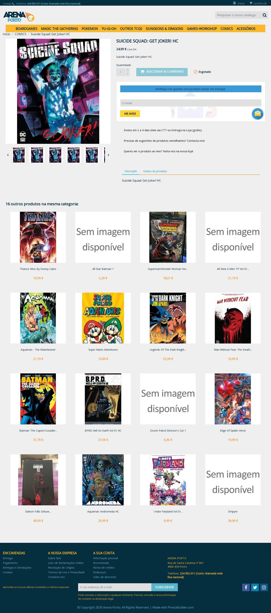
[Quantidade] (120, 72)
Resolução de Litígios (61, 567)
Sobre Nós (54, 558)
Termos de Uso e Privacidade (66, 572)
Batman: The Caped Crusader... (38, 430)
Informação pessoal (105, 558)
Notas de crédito (103, 567)
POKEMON (90, 28)
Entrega (8, 558)
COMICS (227, 28)
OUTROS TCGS (131, 28)
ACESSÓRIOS (246, 28)
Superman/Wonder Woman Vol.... (168, 269)
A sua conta (103, 553)
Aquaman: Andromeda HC (103, 511)
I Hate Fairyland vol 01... (168, 511)
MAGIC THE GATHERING (59, 28)
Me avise (130, 113)
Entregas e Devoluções (17, 567)
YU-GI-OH (109, 28)
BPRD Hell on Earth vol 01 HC (103, 430)
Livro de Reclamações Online (66, 563)
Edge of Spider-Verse (233, 430)
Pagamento (10, 563)
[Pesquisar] (241, 15)
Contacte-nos (56, 577)
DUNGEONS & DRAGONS (164, 28)
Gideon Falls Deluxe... (38, 511)
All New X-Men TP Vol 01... (233, 269)
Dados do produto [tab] (155, 171)
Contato (7, 3)
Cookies (8, 572)
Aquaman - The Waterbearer (38, 349)
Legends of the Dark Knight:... (168, 349)
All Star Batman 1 (103, 269)
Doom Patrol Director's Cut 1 (168, 430)
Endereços (99, 572)
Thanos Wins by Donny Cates (38, 269)
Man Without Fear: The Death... (233, 349)
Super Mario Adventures (103, 349)
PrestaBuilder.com (181, 607)
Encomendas (101, 563)
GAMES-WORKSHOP (202, 28)
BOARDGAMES (26, 28)
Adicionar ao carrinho (162, 71)
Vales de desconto (104, 577)
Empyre (233, 511)
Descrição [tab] (131, 171)
